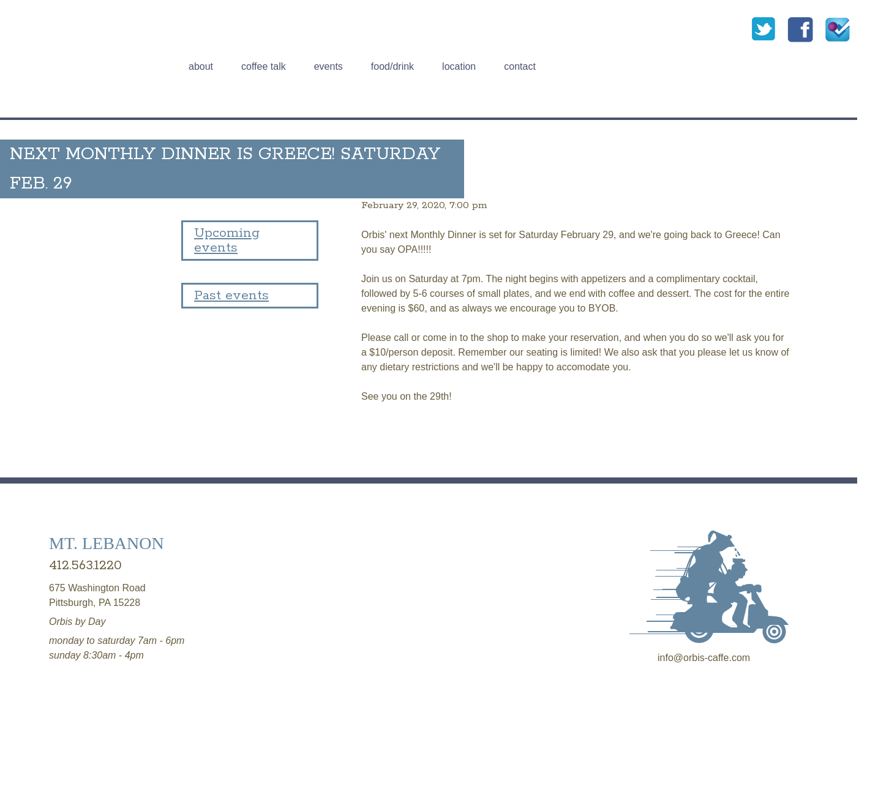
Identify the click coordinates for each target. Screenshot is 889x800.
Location (459, 66)
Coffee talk (263, 66)
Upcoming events (227, 240)
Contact (520, 66)
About (201, 66)
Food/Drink (392, 66)
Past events (231, 295)
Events (328, 66)
